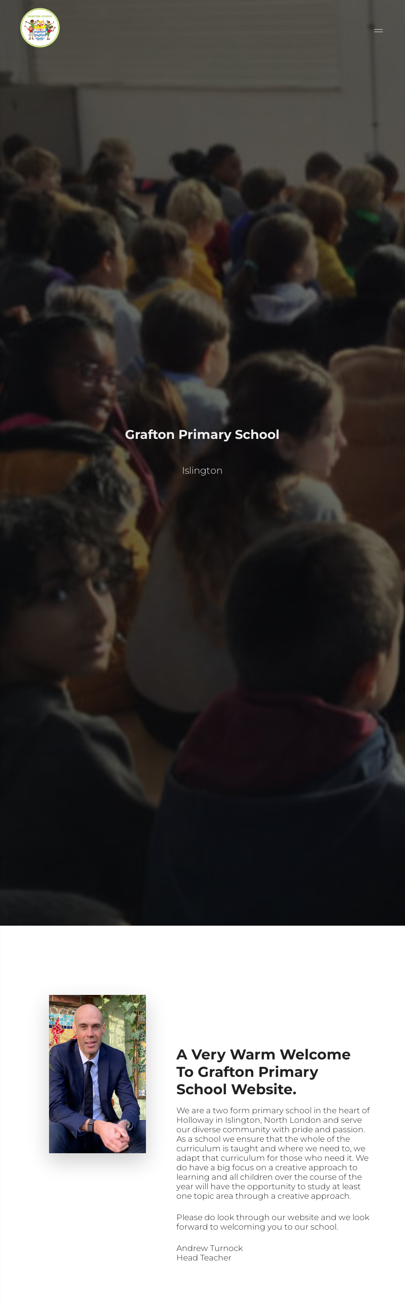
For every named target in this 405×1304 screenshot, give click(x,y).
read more (199, 1284)
